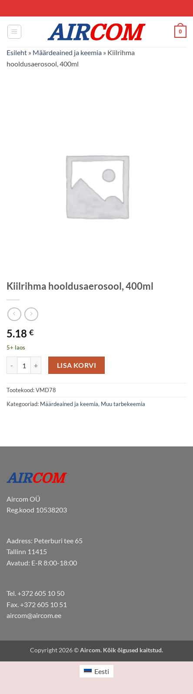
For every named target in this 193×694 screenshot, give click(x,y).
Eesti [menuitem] (101, 671)
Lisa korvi (76, 365)
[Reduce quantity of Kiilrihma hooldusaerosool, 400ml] (12, 365)
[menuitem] (96, 671)
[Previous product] (31, 314)
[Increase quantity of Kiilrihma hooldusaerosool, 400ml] (36, 365)
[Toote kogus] (24, 365)
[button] (14, 32)
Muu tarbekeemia (123, 403)
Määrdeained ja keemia (67, 52)
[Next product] (14, 314)
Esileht (17, 52)
